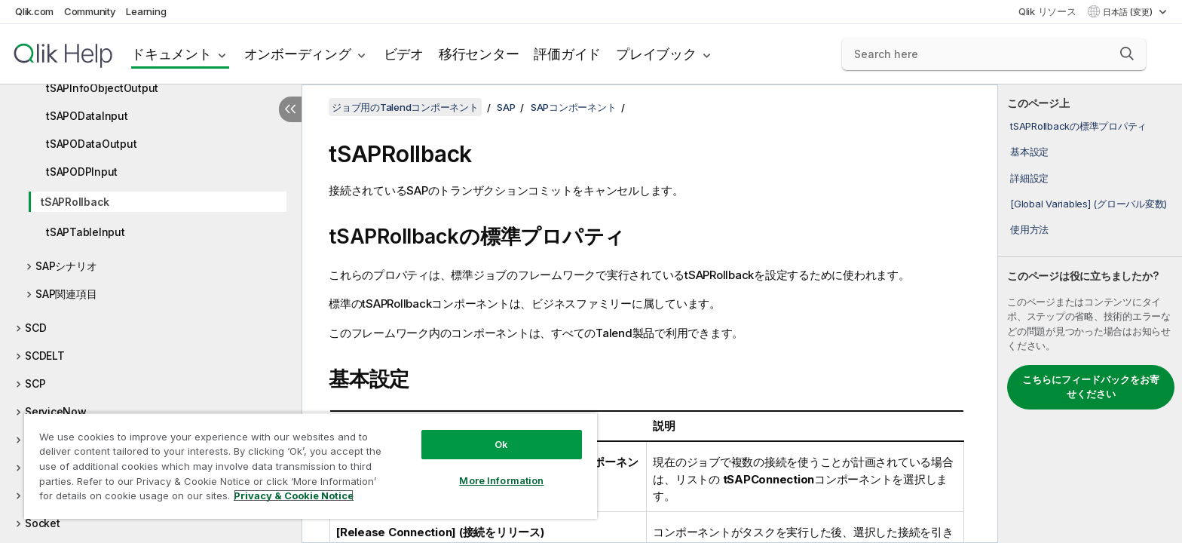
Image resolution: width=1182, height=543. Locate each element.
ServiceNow (56, 411)
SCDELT (45, 355)
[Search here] (994, 54)
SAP (506, 107)
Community (90, 11)
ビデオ (404, 54)
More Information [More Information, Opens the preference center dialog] (501, 480)
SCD (35, 327)
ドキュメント (171, 54)
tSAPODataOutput (91, 143)
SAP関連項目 (65, 293)
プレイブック (656, 54)
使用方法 (1029, 229)
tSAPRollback (75, 201)
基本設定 (1029, 152)
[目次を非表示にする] (290, 109)
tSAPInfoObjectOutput (102, 87)
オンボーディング (297, 54)
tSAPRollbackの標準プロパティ (1078, 126)
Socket (42, 523)
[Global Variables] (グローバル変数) (1088, 204)
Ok (501, 444)
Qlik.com (34, 11)
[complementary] (1090, 313)
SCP (35, 383)
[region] (310, 466)
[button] (1127, 53)
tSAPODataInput (87, 115)
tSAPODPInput (82, 171)
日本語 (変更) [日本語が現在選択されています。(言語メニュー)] (1129, 12)
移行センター (479, 54)
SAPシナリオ (65, 265)
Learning (146, 11)
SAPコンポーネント (574, 107)
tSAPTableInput (85, 231)
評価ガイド (567, 54)
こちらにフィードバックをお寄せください (1090, 386)
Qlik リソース (1047, 11)
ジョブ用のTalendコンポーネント (405, 107)
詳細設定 (1029, 178)
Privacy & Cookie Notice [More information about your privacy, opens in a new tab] (294, 495)
